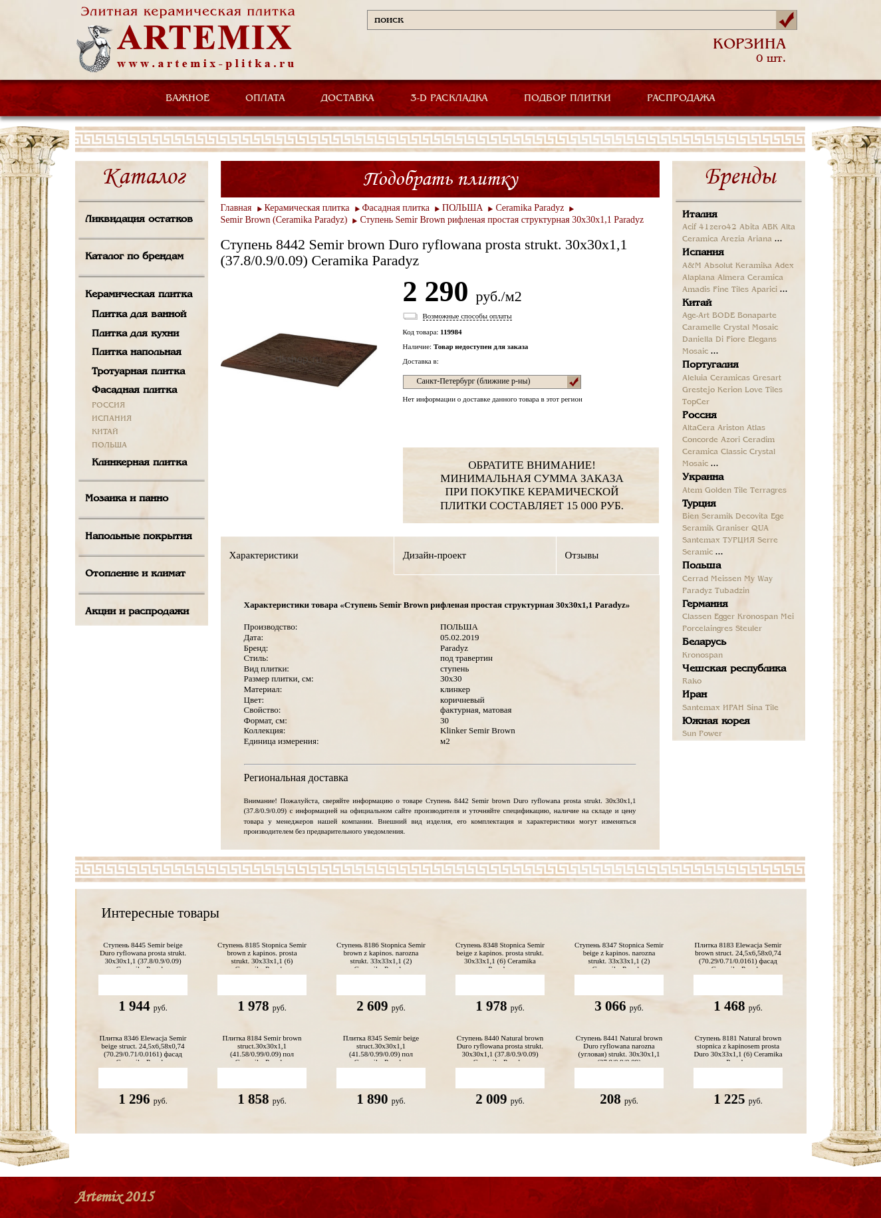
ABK (770, 227)
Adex (784, 266)
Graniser (732, 529)
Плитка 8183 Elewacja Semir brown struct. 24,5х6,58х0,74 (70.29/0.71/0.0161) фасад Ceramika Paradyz (737, 954)
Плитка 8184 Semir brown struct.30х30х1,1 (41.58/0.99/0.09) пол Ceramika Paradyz (262, 1047)
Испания (703, 252)
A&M (691, 266)
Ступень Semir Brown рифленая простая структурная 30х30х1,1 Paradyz (502, 220)
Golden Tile (726, 491)
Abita (749, 227)
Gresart (767, 378)
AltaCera (698, 428)
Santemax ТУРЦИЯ (718, 541)
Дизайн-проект (434, 555)
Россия (699, 415)
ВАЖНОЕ (187, 98)
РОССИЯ (108, 406)
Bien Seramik (707, 517)
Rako (691, 681)
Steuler (748, 629)
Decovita (751, 517)
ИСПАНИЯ (112, 419)
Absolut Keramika (738, 266)
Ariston (730, 428)
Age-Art (695, 316)
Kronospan (757, 617)
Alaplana (698, 278)
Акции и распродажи (137, 611)
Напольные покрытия (138, 536)
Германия (705, 604)
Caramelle (701, 328)
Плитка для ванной (139, 314)
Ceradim (759, 440)
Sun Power (702, 734)
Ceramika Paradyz (529, 208)
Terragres (768, 491)
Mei (787, 617)
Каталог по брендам (134, 256)
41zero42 (718, 227)
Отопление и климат (135, 573)
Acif (689, 227)
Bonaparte (757, 316)
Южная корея (716, 721)
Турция (699, 504)
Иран (694, 694)
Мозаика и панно (126, 498)
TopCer (695, 402)
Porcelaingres (707, 629)
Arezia (733, 239)
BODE (723, 316)
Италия (699, 214)
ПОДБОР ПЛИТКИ (567, 98)
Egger (724, 617)
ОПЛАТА (265, 98)
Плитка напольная (137, 352)
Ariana (759, 239)
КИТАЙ (105, 432)
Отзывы (582, 555)
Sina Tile (763, 708)
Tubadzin (732, 591)
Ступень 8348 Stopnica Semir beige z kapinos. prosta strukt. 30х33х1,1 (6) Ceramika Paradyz (500, 954)
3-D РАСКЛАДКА (449, 98)
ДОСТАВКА (347, 98)
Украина (702, 477)
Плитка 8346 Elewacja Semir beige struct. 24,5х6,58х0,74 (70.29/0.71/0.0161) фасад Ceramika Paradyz (142, 1047)
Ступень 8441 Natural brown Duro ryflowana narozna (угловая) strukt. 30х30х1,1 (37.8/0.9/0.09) (619, 1047)
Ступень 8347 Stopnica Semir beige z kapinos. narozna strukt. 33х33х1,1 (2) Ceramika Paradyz (619, 954)
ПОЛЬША (109, 445)
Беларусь (704, 642)
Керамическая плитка (138, 294)
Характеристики (264, 555)
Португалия (710, 365)
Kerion (729, 390)
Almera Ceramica (750, 278)
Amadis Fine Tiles (715, 290)
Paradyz (697, 591)
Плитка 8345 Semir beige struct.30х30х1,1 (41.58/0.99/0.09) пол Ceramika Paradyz (381, 1047)
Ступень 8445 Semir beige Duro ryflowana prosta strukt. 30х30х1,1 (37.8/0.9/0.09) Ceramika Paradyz (143, 954)
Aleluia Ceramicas (716, 378)
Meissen (726, 579)
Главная (236, 208)
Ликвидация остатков (139, 219)
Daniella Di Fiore (713, 340)
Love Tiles (764, 390)
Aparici (764, 290)
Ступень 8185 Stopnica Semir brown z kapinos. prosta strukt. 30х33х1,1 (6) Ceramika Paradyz (262, 954)
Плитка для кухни (135, 333)
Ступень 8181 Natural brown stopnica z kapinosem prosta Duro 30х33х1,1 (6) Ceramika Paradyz (737, 1047)
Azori (730, 440)
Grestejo (698, 390)
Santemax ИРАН (713, 708)
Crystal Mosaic (750, 328)
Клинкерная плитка (139, 462)
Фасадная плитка (134, 390)
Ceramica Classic (714, 452)
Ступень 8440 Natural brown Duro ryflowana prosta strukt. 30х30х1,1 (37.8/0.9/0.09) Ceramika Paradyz (500, 1047)
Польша (701, 565)
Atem (692, 491)
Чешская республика (734, 668)
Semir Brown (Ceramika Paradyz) (284, 220)
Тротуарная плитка (138, 371)
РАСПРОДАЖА (681, 98)
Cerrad (695, 579)
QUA (760, 529)
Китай (696, 303)
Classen (696, 617)
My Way (758, 579)
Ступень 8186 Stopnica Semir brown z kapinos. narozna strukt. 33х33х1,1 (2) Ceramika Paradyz (381, 954)
